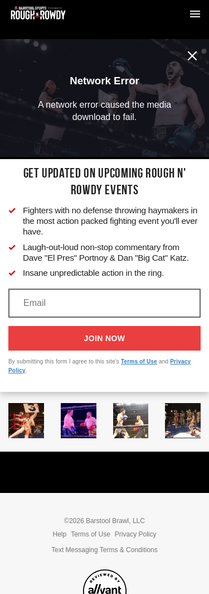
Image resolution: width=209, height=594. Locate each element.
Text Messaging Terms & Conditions (104, 550)
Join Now (104, 338)
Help (59, 534)
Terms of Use (139, 361)
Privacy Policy (136, 534)
